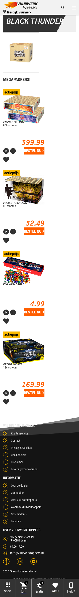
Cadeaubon (17, 492)
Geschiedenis (19, 514)
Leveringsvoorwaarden (24, 469)
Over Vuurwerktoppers (24, 500)
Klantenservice (19, 433)
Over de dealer (19, 485)
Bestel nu (34, 150)
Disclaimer (17, 462)
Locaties (16, 521)
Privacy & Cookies (21, 447)
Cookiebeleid (18, 455)
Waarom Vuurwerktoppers (26, 507)
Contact (15, 440)
